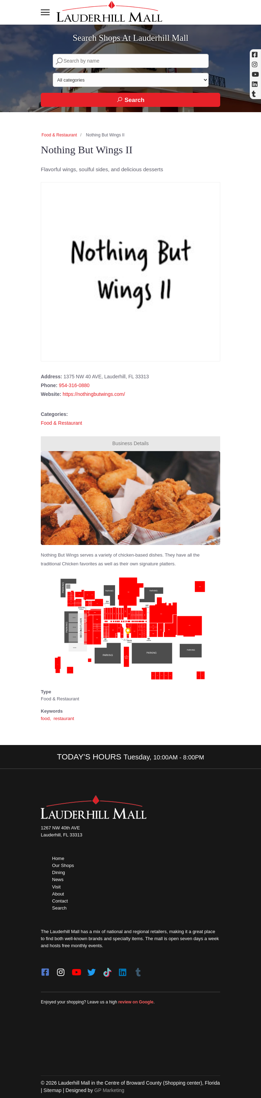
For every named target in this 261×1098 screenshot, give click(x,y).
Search (130, 99)
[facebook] (45, 970)
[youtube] (76, 970)
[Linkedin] (255, 84)
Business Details (130, 443)
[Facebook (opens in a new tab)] (255, 54)
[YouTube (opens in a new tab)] (255, 74)
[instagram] (60, 970)
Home (58, 858)
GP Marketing (109, 1090)
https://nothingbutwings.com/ (94, 394)
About (58, 894)
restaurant (63, 718)
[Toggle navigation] (45, 12)
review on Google (135, 1002)
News (58, 879)
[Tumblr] (138, 970)
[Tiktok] (107, 970)
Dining (58, 872)
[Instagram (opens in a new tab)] (255, 64)
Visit (56, 887)
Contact (60, 901)
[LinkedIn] (122, 970)
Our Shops (63, 865)
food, (46, 718)
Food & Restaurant (59, 135)
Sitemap (53, 1090)
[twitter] (91, 970)
